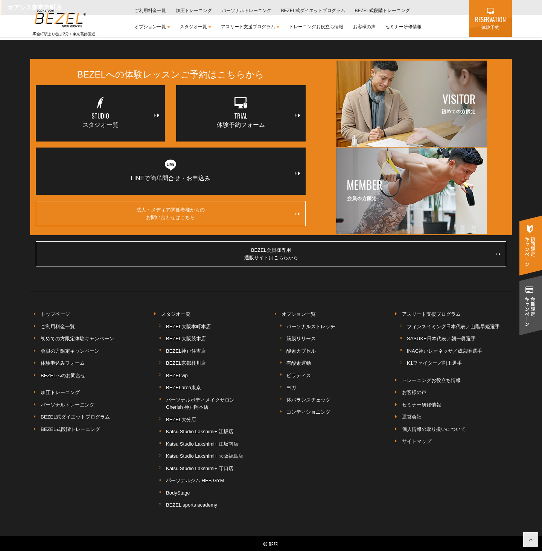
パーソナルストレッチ (310, 326)
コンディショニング (308, 412)
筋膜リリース (301, 338)
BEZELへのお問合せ (63, 375)
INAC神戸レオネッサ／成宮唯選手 (444, 351)
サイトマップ (416, 441)
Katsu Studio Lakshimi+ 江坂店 (199, 431)
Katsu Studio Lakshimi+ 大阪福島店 (204, 456)
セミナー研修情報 (403, 26)
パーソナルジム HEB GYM (195, 480)
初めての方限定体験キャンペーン (77, 338)
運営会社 (412, 417)
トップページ (55, 314)
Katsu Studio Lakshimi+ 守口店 (199, 468)
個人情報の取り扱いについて (434, 429)
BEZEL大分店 (181, 419)
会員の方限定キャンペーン (70, 351)
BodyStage (178, 493)
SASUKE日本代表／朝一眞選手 (441, 338)
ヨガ (291, 387)
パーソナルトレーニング (246, 10)
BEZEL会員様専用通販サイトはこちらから (372, 253)
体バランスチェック (308, 400)
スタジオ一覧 (195, 26)
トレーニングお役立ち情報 (316, 26)
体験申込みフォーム (63, 363)
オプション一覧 (152, 26)
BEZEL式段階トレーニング (382, 10)
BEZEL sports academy (191, 505)
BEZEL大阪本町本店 (188, 326)
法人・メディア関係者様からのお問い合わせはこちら (217, 213)
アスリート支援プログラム (250, 26)
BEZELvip (177, 375)
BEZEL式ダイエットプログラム (313, 10)
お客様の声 (364, 26)
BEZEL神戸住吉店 (186, 351)
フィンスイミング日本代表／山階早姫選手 (453, 326)
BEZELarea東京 (183, 387)
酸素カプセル (301, 351)
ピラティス (298, 375)
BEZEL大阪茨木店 (186, 338)
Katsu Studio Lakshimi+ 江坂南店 (202, 444)
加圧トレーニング (194, 10)
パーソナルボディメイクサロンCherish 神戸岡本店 (200, 403)
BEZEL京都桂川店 (186, 363)
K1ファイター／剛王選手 (434, 363)
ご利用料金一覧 (150, 10)
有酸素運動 (298, 363)
